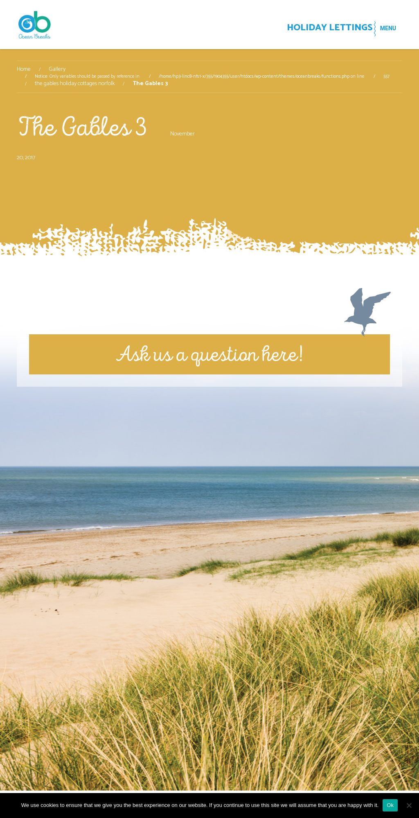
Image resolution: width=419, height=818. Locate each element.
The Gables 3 (82, 127)
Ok (390, 805)
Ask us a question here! (209, 354)
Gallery (57, 69)
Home (24, 69)
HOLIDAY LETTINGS (310, 28)
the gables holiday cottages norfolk (75, 84)
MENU (383, 28)
